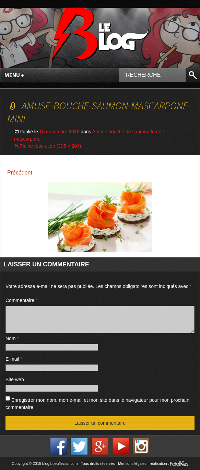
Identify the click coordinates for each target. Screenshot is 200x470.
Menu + (14, 76)
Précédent (19, 173)
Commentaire (21, 300)
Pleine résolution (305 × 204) (50, 146)
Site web (14, 379)
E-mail (13, 359)
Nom (12, 338)
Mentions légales (132, 463)
